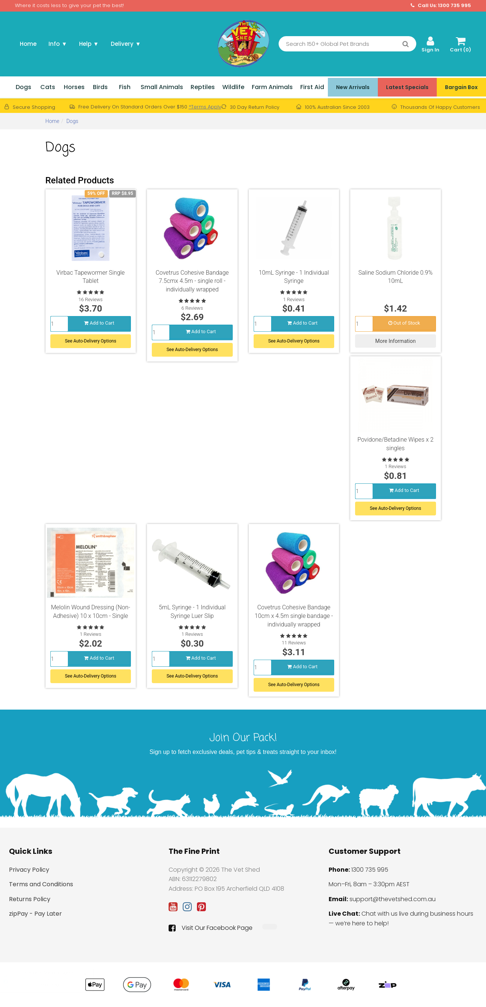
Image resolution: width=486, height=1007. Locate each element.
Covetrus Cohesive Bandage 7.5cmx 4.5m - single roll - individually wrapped (192, 281)
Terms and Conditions (41, 884)
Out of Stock (404, 323)
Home (28, 44)
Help (89, 44)
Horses (74, 87)
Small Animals (162, 87)
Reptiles (203, 87)
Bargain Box (461, 87)
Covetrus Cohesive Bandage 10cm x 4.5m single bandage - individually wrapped (294, 616)
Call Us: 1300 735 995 (441, 5)
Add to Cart (99, 323)
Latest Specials (407, 87)
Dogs (23, 87)
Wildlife (233, 87)
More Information (395, 341)
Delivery (126, 44)
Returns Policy (29, 899)
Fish (125, 87)
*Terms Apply (205, 106)
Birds (100, 87)
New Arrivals (353, 87)
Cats (47, 87)
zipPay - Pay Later (35, 913)
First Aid (312, 87)
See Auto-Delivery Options (90, 341)
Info (57, 44)
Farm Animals (272, 87)
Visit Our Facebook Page (211, 928)
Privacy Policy (29, 869)
